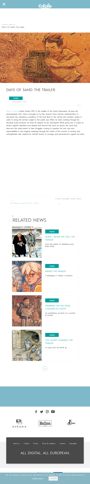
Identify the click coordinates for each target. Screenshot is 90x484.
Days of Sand (12, 111)
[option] (19, 423)
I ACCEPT (53, 478)
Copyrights (73, 443)
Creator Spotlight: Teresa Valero (68, 201)
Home (4, 25)
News (11, 25)
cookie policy (37, 478)
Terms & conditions (48, 443)
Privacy (35, 443)
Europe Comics (45, 6)
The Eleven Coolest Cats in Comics (24, 201)
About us (16, 443)
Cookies (62, 443)
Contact (26, 443)
